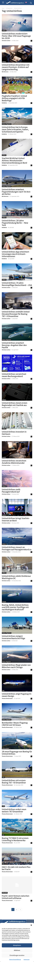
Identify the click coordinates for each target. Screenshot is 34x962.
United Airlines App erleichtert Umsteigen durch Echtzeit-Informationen (15, 254)
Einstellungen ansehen (17, 955)
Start (3, 8)
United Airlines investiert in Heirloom (14, 433)
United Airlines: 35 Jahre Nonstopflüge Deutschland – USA (17, 284)
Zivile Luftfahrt (5, 748)
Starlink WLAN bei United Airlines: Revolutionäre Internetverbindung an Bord (14, 160)
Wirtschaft (4, 370)
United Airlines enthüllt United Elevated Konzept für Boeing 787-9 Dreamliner (15, 314)
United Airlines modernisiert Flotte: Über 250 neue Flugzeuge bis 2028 (16, 35)
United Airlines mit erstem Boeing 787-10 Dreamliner (14, 781)
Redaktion (4, 103)
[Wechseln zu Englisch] (26, 2)
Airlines (4, 30)
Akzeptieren (17, 945)
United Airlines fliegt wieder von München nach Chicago (16, 666)
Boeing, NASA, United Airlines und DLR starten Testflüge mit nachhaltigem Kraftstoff (15, 607)
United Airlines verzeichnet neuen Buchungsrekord (14, 375)
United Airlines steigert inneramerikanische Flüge (13, 637)
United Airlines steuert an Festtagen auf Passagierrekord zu (16, 548)
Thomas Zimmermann (7, 698)
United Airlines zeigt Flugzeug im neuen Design (16, 695)
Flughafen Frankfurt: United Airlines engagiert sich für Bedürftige (14, 98)
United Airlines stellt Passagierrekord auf (11, 490)
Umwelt (4, 601)
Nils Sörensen (5, 71)
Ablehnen (17, 950)
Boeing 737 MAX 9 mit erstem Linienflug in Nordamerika (15, 839)
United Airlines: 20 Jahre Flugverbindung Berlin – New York (15, 222)
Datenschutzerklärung (15, 959)
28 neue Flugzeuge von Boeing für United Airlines (17, 752)
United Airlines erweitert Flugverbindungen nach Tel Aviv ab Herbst (16, 191)
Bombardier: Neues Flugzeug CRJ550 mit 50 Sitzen (15, 724)
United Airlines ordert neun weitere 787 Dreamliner (14, 810)
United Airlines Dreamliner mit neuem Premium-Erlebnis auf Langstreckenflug (15, 67)
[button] (31, 925)
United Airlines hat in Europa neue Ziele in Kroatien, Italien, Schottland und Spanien (15, 129)
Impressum (27, 959)
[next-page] (20, 909)
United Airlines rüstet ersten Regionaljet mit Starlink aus (14, 404)
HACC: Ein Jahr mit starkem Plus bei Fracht (16, 868)
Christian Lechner (6, 40)
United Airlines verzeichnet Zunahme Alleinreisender (14, 461)
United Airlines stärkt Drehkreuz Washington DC (16, 577)
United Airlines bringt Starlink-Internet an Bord (16, 519)
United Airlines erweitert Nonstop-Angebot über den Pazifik (14, 345)
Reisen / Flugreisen (6, 124)
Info (3, 690)
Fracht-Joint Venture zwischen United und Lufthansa (15, 897)
